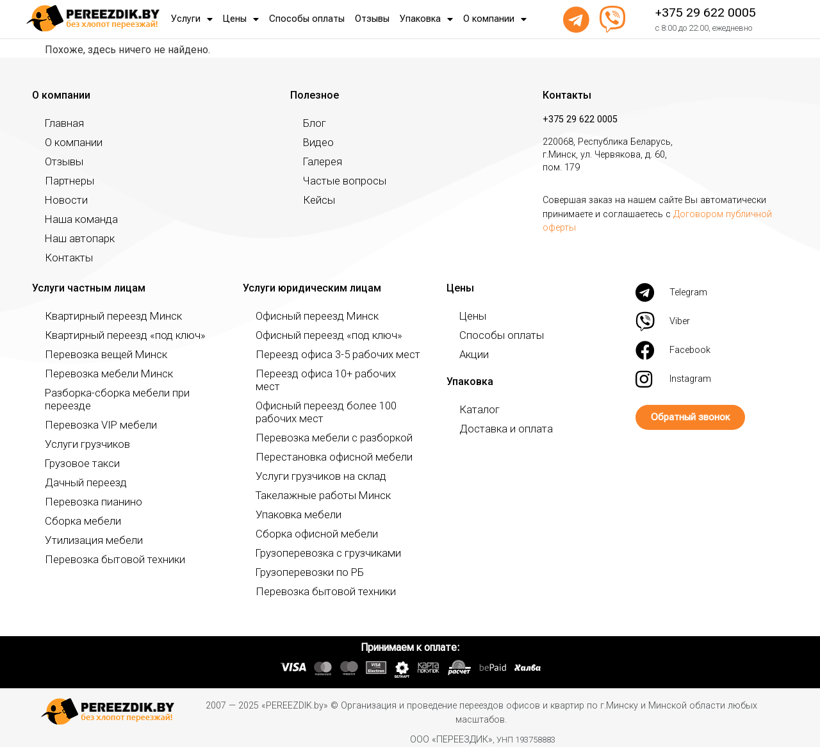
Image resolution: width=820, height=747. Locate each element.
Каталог (477, 409)
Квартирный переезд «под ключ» (115, 334)
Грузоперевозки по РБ (304, 559)
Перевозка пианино (87, 488)
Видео (316, 141)
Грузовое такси (78, 450)
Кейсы (317, 199)
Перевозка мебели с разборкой (323, 424)
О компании (495, 19)
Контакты (66, 257)
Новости (64, 199)
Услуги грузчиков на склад (314, 462)
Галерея (320, 161)
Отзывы (372, 18)
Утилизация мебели (87, 526)
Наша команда (76, 218)
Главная (62, 122)
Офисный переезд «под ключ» (320, 334)
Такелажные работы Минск (315, 482)
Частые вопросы (340, 180)
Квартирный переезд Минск (104, 315)
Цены (241, 19)
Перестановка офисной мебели (323, 443)
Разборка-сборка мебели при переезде (128, 392)
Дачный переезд (80, 469)
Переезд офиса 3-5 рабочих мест (327, 354)
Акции (472, 354)
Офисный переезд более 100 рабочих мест (336, 399)
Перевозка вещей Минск (97, 354)
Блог (313, 122)
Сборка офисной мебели (309, 520)
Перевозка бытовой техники (106, 546)
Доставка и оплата (500, 428)
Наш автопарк (75, 238)
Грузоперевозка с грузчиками (320, 539)
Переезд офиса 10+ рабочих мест (328, 373)
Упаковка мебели (292, 501)
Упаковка (426, 19)
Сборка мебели (77, 507)
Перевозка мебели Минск (99, 373)
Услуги (192, 19)
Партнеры (66, 180)
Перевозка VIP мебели (92, 411)
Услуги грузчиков (82, 430)
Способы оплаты (307, 18)
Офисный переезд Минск (309, 315)
